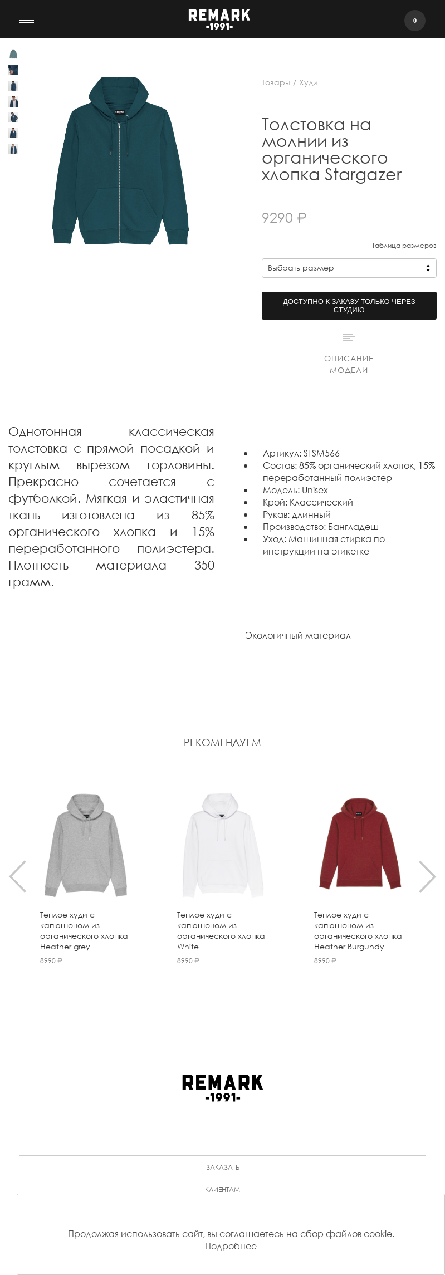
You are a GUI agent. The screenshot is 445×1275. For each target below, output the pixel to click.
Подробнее (231, 1246)
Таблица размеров (404, 245)
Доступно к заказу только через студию (349, 305)
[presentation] (17, 876)
